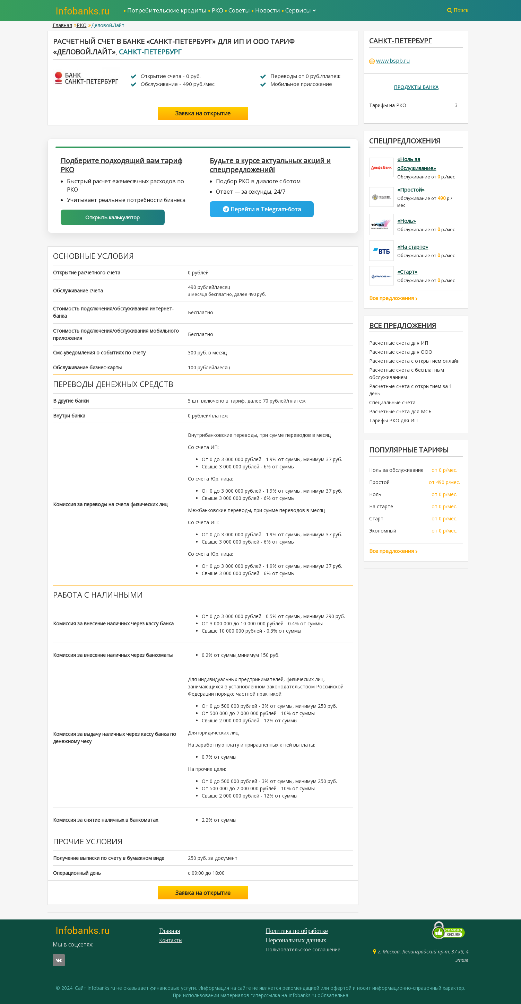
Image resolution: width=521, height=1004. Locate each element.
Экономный (382, 531)
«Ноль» (406, 220)
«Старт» (407, 271)
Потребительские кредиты (167, 10)
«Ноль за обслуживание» (416, 163)
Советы (239, 10)
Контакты (170, 940)
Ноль (375, 494)
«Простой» (411, 189)
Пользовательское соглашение (303, 949)
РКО (217, 10)
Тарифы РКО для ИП (393, 420)
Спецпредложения (405, 141)
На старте (381, 506)
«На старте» (412, 246)
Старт (376, 519)
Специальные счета (392, 402)
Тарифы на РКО (387, 105)
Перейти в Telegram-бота (262, 209)
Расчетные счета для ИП (398, 343)
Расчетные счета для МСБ (400, 411)
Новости (267, 10)
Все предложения (393, 297)
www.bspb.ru (393, 60)
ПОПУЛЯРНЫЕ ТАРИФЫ (409, 450)
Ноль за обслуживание (396, 470)
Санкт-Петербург (150, 51)
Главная (62, 25)
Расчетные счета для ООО (400, 352)
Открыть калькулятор (112, 217)
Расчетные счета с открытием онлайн (414, 361)
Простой (379, 482)
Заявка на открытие (203, 113)
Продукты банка (416, 87)
